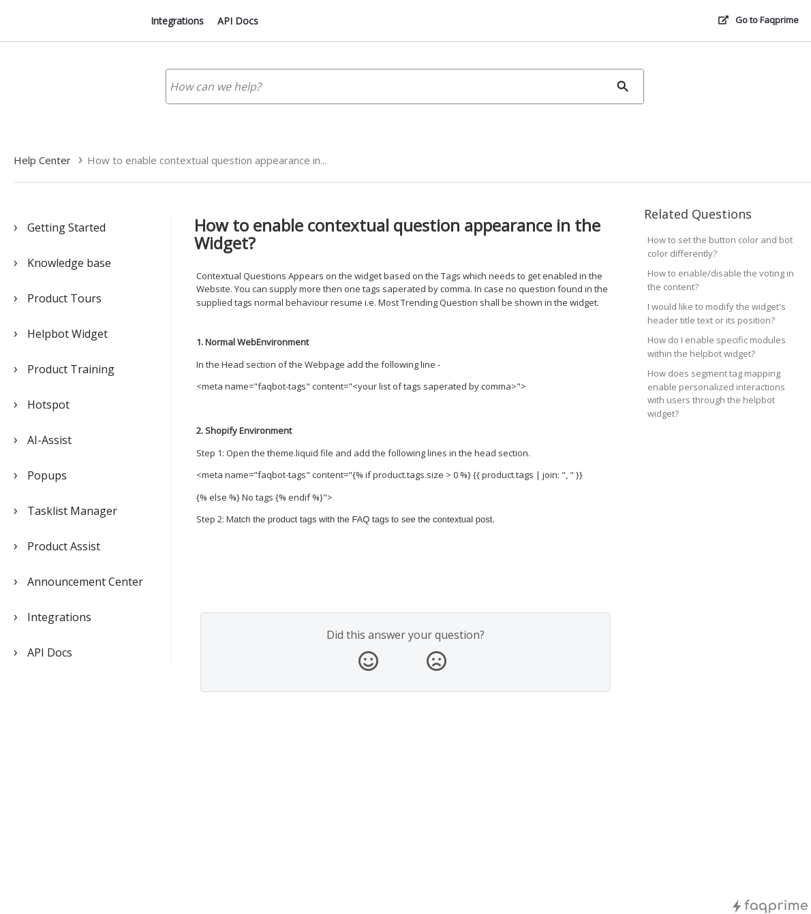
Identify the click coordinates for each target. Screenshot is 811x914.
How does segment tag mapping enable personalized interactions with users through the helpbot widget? (716, 393)
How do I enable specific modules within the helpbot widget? (716, 347)
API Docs (237, 20)
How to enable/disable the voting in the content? (720, 280)
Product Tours (64, 298)
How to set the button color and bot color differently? (720, 246)
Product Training (70, 369)
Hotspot (48, 404)
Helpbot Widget (67, 333)
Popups (47, 475)
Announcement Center (85, 581)
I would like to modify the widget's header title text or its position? (716, 313)
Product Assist (63, 546)
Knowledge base (69, 262)
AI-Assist (49, 439)
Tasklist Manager (72, 510)
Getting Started (66, 227)
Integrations (177, 20)
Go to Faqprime (767, 20)
